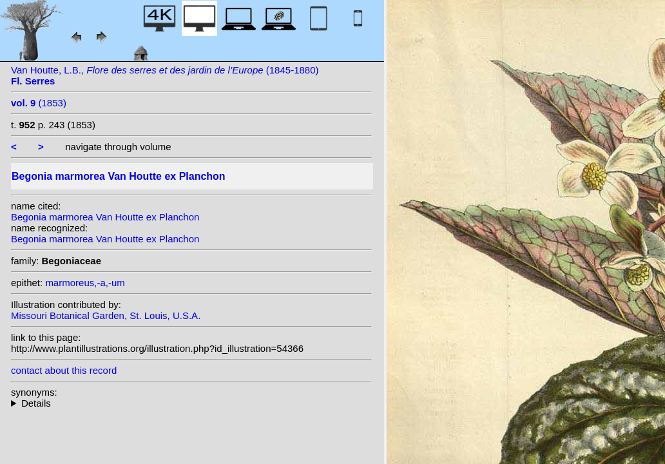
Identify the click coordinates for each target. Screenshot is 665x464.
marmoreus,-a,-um (84, 282)
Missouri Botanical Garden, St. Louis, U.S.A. (105, 315)
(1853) (38, 102)
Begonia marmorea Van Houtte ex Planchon (105, 216)
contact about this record (64, 370)
